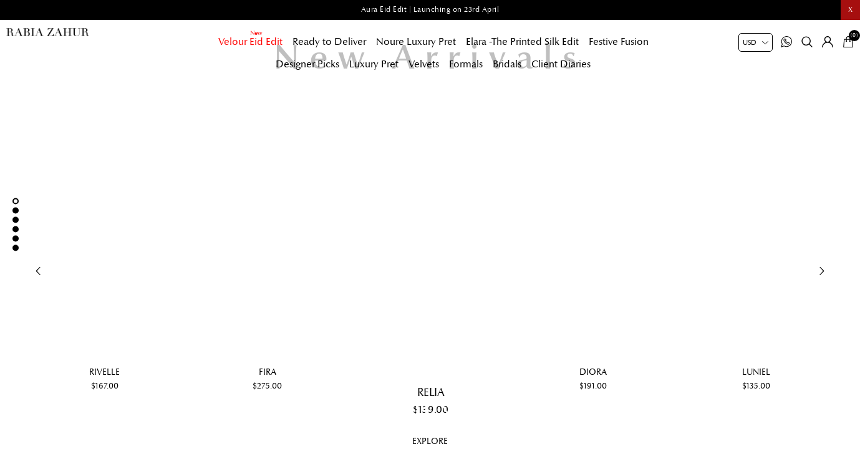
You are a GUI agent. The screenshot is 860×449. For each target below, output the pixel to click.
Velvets (423, 64)
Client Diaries (561, 64)
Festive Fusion (619, 42)
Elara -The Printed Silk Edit (522, 42)
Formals (466, 64)
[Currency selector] (755, 42)
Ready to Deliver (329, 42)
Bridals (507, 64)
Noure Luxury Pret (416, 42)
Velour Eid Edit (250, 42)
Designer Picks (307, 64)
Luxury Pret (374, 64)
